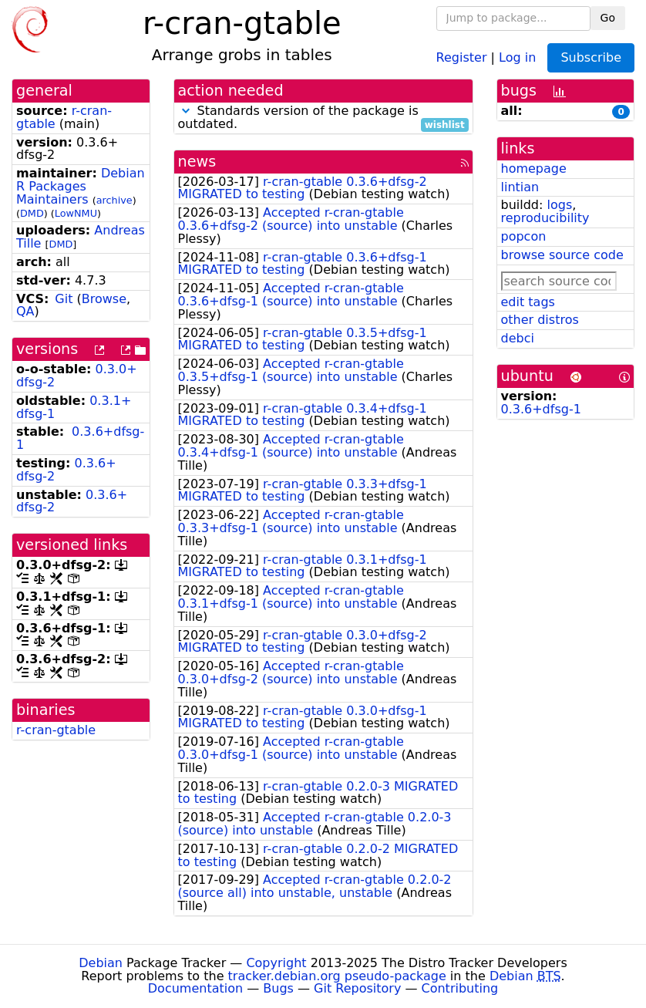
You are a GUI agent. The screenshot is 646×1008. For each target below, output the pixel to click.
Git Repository (357, 988)
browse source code (562, 255)
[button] (186, 110)
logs (559, 204)
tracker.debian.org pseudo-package (337, 976)
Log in (517, 56)
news (197, 161)
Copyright (276, 963)
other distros (540, 319)
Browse (104, 299)
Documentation (195, 988)
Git (63, 299)
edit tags (528, 302)
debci (517, 338)
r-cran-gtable (56, 730)
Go (608, 18)
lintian (520, 187)
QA (25, 311)
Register (461, 56)
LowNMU (76, 213)
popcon (524, 236)
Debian (101, 963)
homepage (534, 168)
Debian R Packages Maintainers (80, 186)
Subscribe (590, 57)
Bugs (278, 988)
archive (114, 200)
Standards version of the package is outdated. (323, 118)
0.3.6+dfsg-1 (80, 438)
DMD (32, 213)
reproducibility (545, 218)
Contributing (460, 988)
